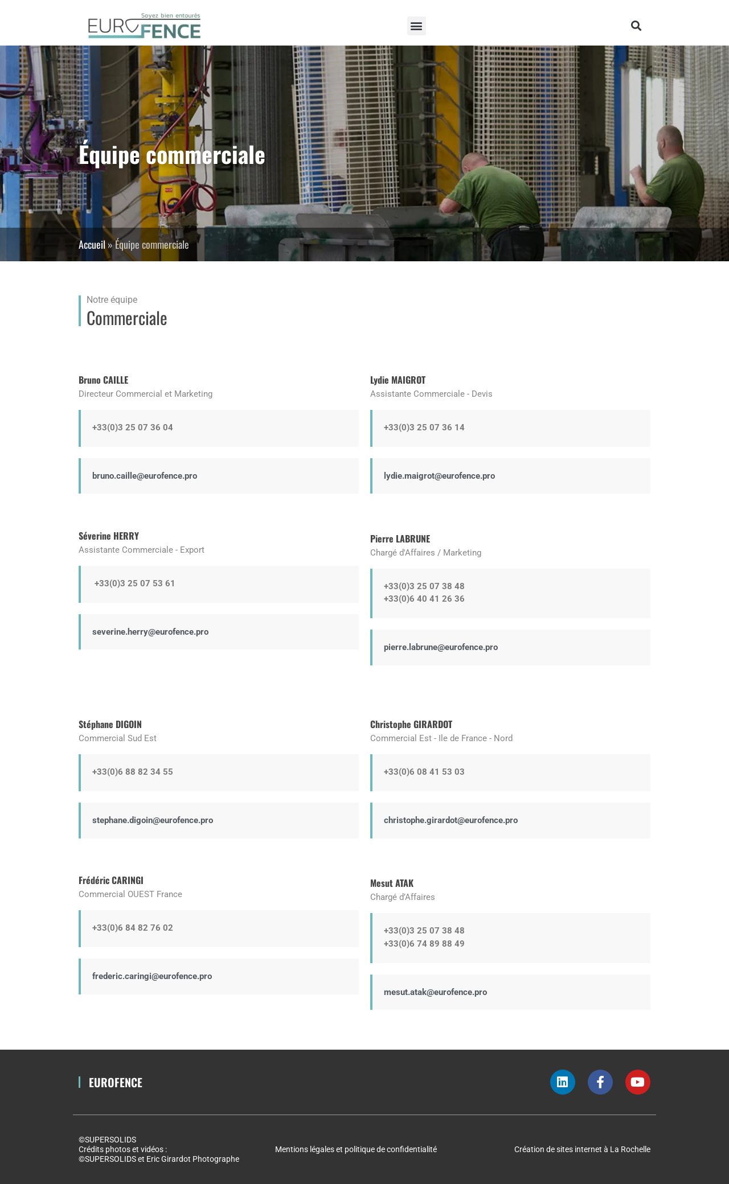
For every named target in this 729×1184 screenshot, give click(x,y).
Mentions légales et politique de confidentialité (356, 1149)
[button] (416, 26)
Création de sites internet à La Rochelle (582, 1149)
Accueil (92, 244)
